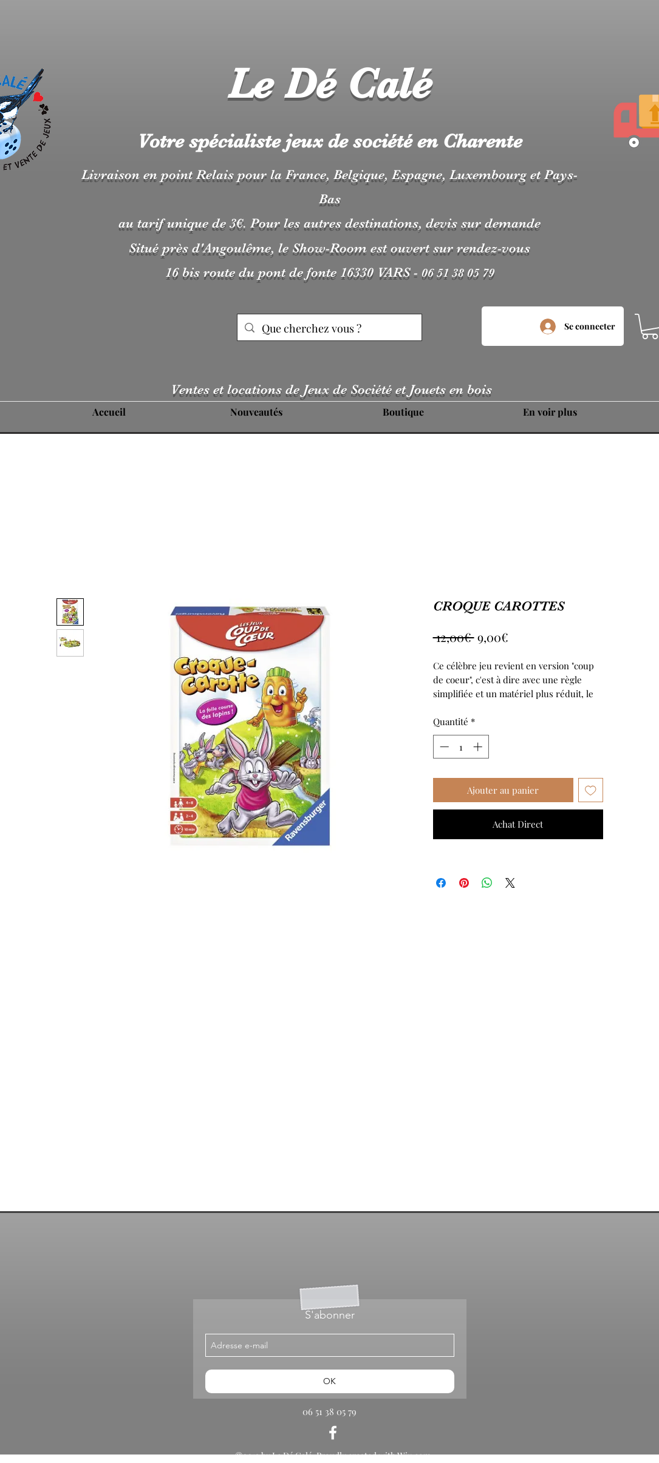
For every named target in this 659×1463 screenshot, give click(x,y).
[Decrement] (443, 746)
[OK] (329, 1381)
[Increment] (479, 746)
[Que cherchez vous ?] (329, 328)
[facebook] (333, 1433)
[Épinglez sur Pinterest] (464, 883)
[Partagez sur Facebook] (441, 883)
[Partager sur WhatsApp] (487, 883)
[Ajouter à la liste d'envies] (590, 790)
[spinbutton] (461, 746)
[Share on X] (510, 883)
